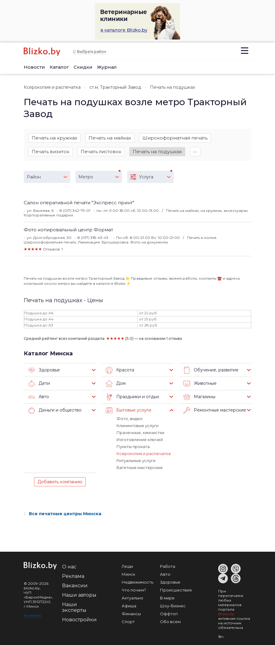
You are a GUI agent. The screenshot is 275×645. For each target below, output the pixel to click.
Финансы (131, 613)
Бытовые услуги (128, 410)
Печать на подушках (157, 151)
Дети (39, 383)
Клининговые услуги (137, 425)
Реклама (73, 576)
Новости (34, 67)
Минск (128, 574)
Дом (116, 383)
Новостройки (79, 620)
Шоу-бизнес (173, 605)
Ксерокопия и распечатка (52, 87)
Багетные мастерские (140, 467)
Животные (200, 383)
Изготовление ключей (140, 439)
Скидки (83, 67)
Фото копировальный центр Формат (68, 230)
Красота (120, 370)
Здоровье (44, 370)
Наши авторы (79, 595)
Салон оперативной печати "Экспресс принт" (79, 202)
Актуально (132, 597)
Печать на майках (110, 138)
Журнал (107, 67)
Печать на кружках (54, 138)
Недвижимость (137, 582)
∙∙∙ (195, 151)
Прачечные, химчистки (140, 432)
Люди (127, 566)
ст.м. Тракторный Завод (115, 87)
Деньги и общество (55, 410)
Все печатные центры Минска (62, 513)
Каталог (59, 67)
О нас (69, 567)
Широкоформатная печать (174, 138)
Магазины (199, 397)
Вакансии (75, 585)
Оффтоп (169, 613)
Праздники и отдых (132, 397)
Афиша (129, 605)
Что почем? (134, 590)
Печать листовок (101, 151)
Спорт (128, 621)
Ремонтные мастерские (214, 410)
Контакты (32, 615)
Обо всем (170, 621)
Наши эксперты (74, 607)
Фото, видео (130, 418)
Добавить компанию (59, 482)
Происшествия (176, 590)
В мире (167, 597)
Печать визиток (50, 151)
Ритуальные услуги (136, 460)
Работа (167, 566)
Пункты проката (133, 446)
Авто (38, 397)
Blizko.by (226, 614)
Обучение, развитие (210, 370)
